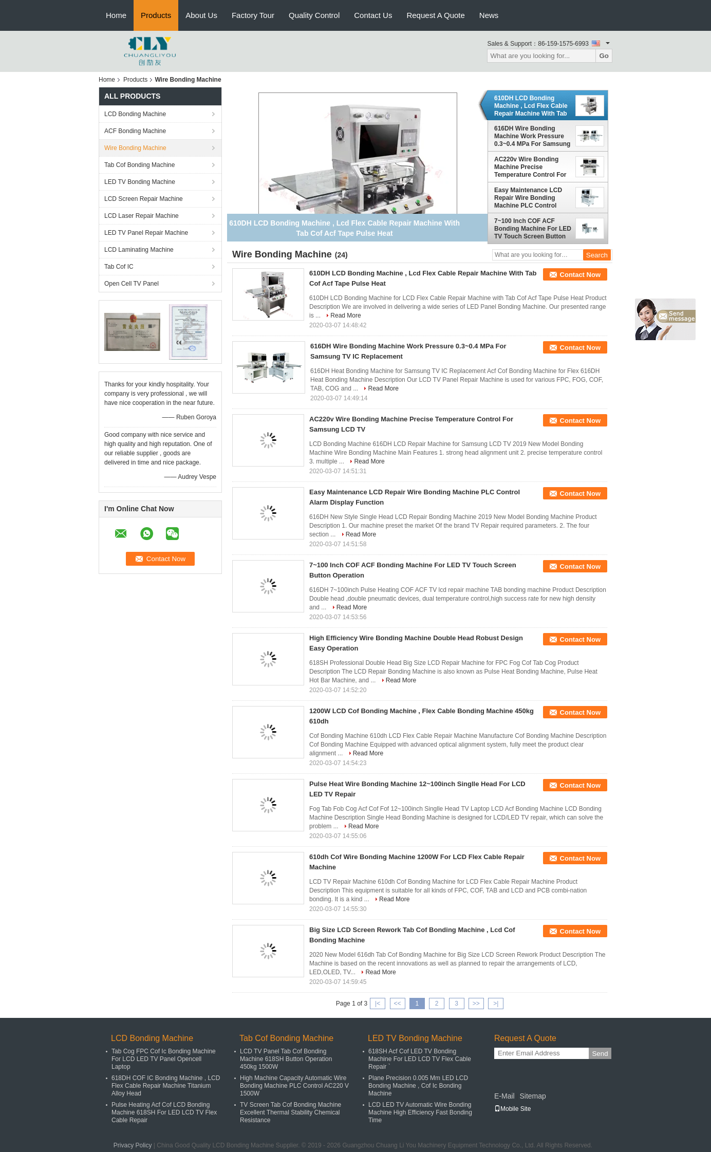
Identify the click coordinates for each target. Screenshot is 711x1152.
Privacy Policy (133, 1145)
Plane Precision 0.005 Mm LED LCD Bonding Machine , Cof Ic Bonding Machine (418, 1085)
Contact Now (580, 274)
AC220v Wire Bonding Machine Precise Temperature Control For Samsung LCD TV (530, 167)
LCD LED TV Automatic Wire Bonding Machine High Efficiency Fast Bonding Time (420, 1112)
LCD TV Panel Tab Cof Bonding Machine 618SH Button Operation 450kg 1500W (286, 1059)
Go (604, 56)
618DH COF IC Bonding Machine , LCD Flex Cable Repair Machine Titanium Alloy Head (165, 1085)
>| (495, 1003)
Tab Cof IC (119, 266)
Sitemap (532, 1096)
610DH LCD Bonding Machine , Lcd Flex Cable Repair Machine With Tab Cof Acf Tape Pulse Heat (531, 106)
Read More (345, 315)
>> (476, 1003)
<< (397, 1003)
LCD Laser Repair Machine (141, 215)
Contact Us (373, 15)
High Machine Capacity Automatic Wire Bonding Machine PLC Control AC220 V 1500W (294, 1085)
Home (116, 15)
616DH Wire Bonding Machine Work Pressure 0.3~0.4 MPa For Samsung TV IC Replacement (532, 136)
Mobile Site (512, 1108)
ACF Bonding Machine (135, 131)
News (489, 15)
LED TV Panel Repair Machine (146, 232)
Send (600, 1053)
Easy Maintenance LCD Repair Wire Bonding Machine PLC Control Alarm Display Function (528, 198)
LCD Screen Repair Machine (143, 198)
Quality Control (314, 15)
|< (377, 1003)
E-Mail (504, 1096)
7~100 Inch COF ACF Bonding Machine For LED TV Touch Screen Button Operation (532, 228)
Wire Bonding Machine (135, 148)
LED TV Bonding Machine (139, 181)
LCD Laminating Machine (139, 249)
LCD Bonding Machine (135, 114)
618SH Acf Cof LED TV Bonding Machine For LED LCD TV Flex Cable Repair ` (419, 1059)
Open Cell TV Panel (131, 283)
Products (156, 15)
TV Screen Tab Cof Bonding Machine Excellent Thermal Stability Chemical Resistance (290, 1112)
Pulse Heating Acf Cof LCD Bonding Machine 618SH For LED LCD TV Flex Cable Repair (164, 1112)
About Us (201, 15)
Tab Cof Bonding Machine (139, 165)
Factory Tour (253, 15)
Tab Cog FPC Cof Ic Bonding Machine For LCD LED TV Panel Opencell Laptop (163, 1059)
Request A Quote (435, 15)
